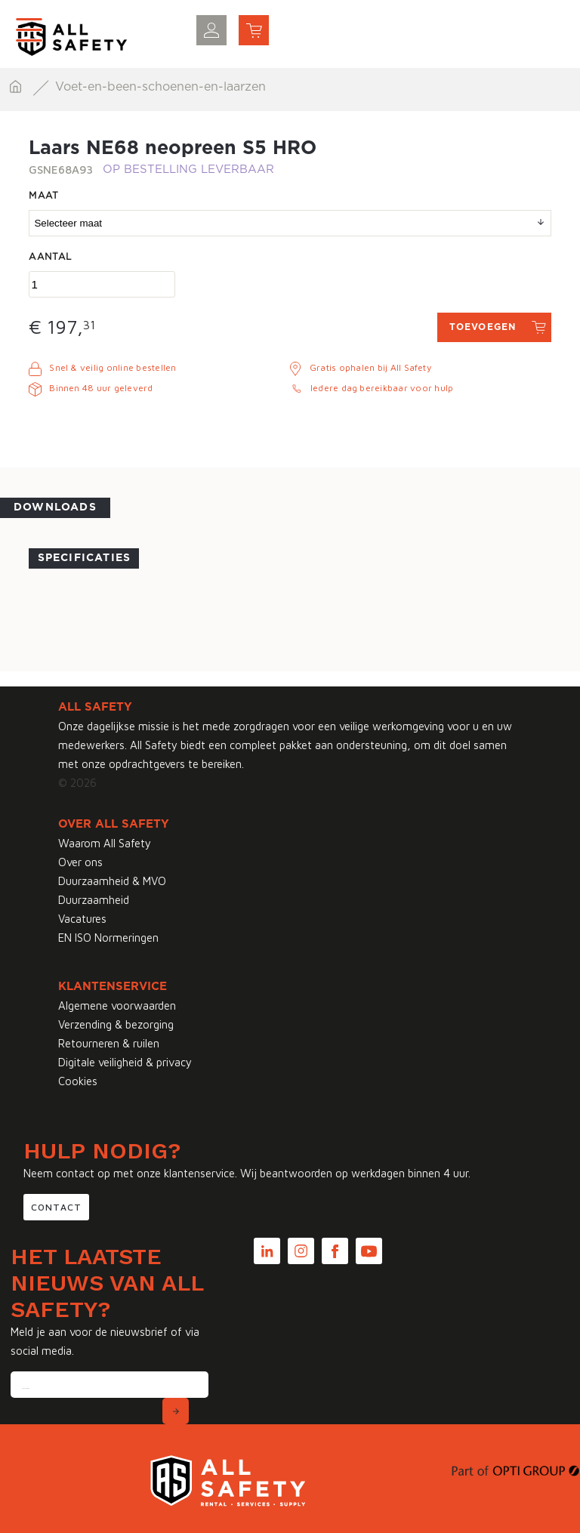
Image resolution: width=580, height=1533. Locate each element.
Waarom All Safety (104, 843)
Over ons (80, 862)
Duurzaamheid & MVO (112, 880)
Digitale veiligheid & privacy (125, 1062)
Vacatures (82, 918)
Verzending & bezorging (116, 1024)
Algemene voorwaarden (117, 1005)
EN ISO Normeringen (108, 937)
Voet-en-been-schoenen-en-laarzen (160, 87)
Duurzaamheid (93, 899)
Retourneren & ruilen (108, 1043)
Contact (56, 1207)
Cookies (77, 1081)
